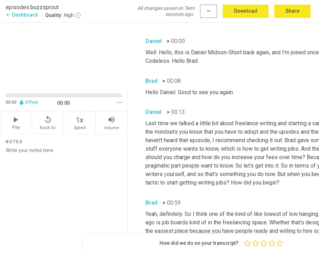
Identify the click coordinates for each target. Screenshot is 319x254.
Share (292, 11)
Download (245, 11)
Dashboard (22, 15)
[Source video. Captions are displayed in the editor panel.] (64, 54)
